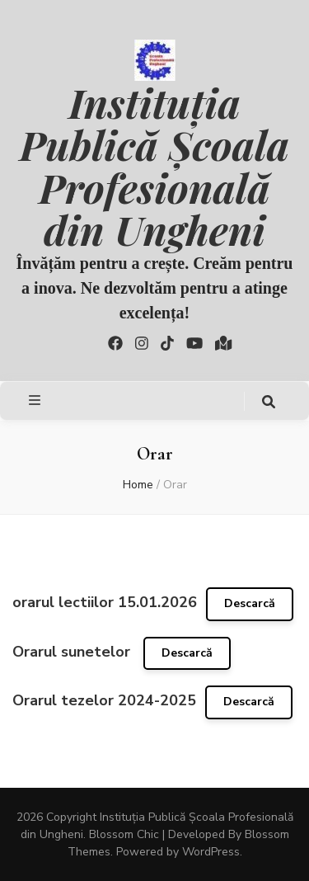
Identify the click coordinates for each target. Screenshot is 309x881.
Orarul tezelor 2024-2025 (104, 700)
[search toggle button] (268, 402)
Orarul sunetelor (73, 652)
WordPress (211, 852)
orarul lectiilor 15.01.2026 (104, 602)
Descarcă (249, 603)
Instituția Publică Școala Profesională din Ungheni (154, 165)
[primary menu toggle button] (36, 400)
